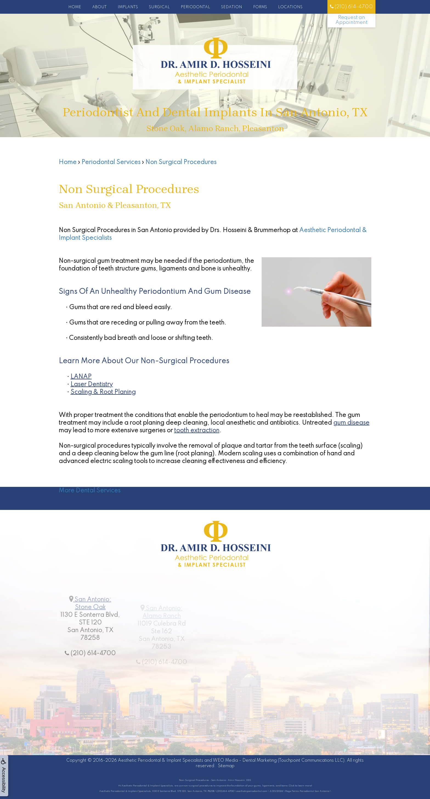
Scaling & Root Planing (103, 392)
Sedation (231, 7)
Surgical (159, 7)
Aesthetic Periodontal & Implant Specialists (160, 760)
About (99, 7)
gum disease (351, 423)
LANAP (81, 377)
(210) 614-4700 (351, 6)
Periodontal (195, 7)
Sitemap (226, 766)
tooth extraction (196, 431)
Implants (128, 7)
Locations (290, 7)
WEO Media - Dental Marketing (245, 760)
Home (74, 7)
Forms (260, 7)
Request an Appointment (351, 20)
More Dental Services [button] (89, 491)
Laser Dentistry (91, 385)
